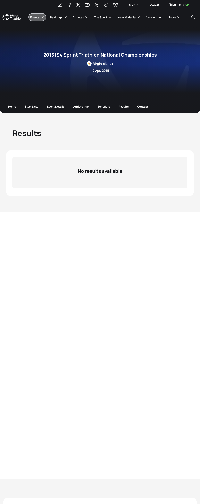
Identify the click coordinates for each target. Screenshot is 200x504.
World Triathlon (12, 17)
